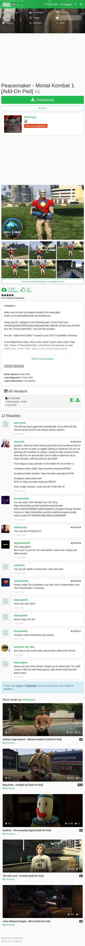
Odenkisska (20, 527)
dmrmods (19, 441)
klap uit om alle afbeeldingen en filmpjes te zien (42, 281)
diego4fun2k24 (22, 543)
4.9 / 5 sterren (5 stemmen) (12, 298)
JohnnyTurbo (21, 581)
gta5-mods (20, 422)
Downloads (13, 291)
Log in (19, 685)
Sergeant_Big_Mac (24, 646)
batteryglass (20, 662)
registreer (31, 685)
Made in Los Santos (11, 941)
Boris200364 (21, 631)
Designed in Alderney (12, 938)
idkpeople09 (20, 600)
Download (42, 100)
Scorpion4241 (21, 498)
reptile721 (19, 565)
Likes (29, 291)
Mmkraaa (30, 117)
